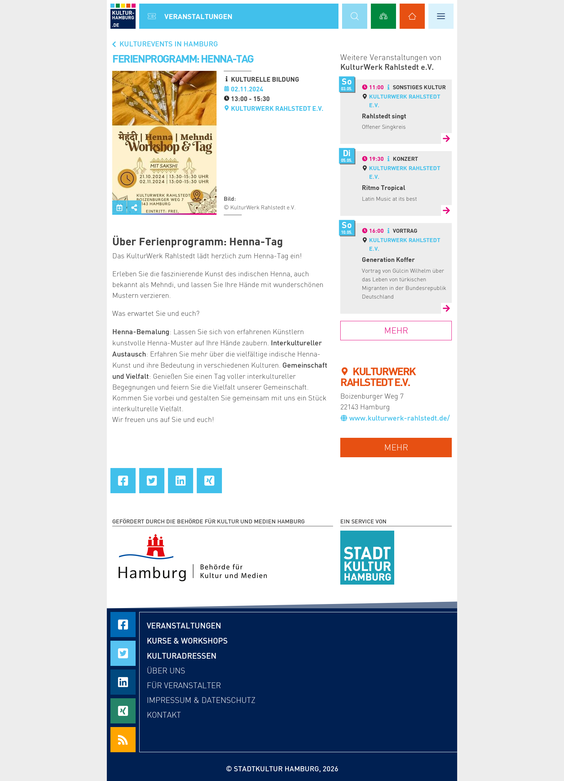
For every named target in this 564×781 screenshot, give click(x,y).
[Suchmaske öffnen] (354, 16)
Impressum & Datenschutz (201, 700)
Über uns (166, 671)
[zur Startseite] (123, 16)
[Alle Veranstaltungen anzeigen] (151, 16)
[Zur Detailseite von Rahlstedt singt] (446, 138)
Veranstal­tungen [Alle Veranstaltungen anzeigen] (198, 16)
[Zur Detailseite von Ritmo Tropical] (446, 210)
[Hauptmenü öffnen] (441, 16)
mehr (396, 447)
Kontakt (164, 715)
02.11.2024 (247, 89)
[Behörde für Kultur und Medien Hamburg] (192, 556)
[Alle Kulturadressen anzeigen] (412, 16)
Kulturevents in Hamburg (164, 43)
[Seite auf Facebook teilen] (123, 480)
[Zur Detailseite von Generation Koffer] (446, 308)
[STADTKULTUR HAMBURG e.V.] (367, 556)
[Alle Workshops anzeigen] (383, 16)
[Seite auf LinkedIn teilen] (180, 480)
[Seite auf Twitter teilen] (151, 480)
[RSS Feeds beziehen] (123, 739)
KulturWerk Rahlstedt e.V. (277, 108)
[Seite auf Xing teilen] (209, 480)
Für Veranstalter (184, 685)
